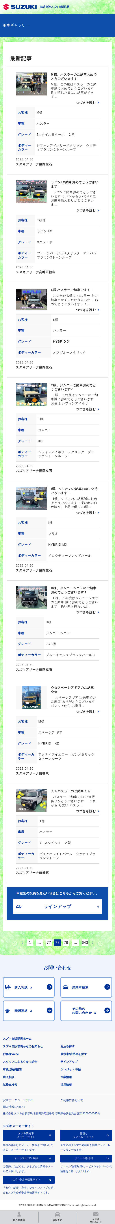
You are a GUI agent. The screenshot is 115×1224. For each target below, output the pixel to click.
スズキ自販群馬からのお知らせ (23, 1046)
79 (66, 942)
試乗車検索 (10, 1084)
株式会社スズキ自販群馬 (54, 6)
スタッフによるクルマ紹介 (20, 1061)
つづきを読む (86, 102)
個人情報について (14, 1106)
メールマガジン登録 (26, 1158)
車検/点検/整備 (12, 1069)
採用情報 (66, 1084)
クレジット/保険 (70, 1069)
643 (85, 942)
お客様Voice (11, 1054)
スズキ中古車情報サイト (26, 1179)
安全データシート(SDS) (18, 1100)
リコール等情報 (83, 1158)
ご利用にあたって (71, 1100)
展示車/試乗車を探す (73, 1054)
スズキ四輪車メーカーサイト (26, 1135)
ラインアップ (69, 1061)
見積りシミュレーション (83, 1135)
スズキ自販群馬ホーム (17, 1038)
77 (49, 942)
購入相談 (8, 1077)
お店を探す (67, 1046)
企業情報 (66, 1077)
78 (57, 942)
